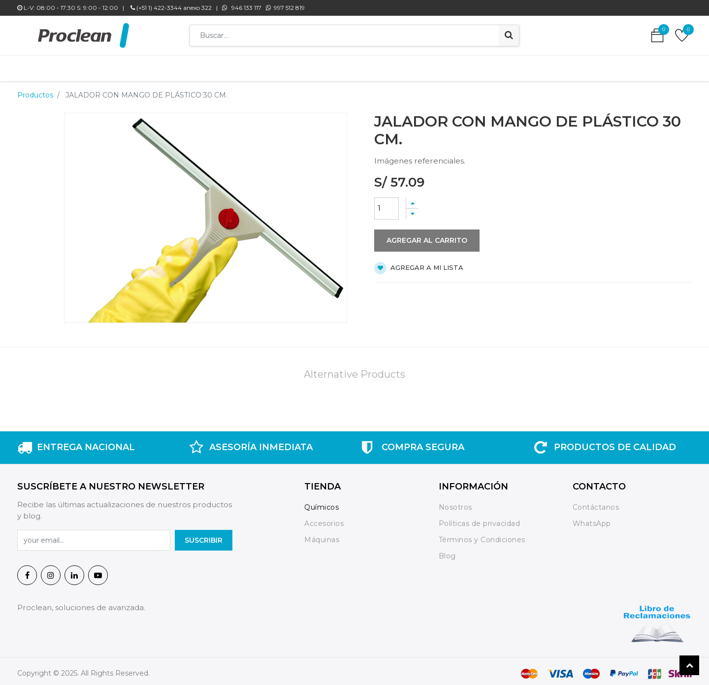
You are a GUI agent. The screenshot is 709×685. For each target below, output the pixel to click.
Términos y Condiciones (482, 534)
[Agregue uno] (412, 198)
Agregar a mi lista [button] (418, 263)
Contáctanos (596, 502)
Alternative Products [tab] (354, 369)
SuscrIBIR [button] (204, 535)
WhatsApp (592, 518)
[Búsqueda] (509, 35)
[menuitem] (207, 66)
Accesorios (324, 518)
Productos (35, 90)
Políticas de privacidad (479, 518)
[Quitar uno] (412, 209)
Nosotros (457, 502)
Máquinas (321, 534)
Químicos (321, 502)
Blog (447, 551)
